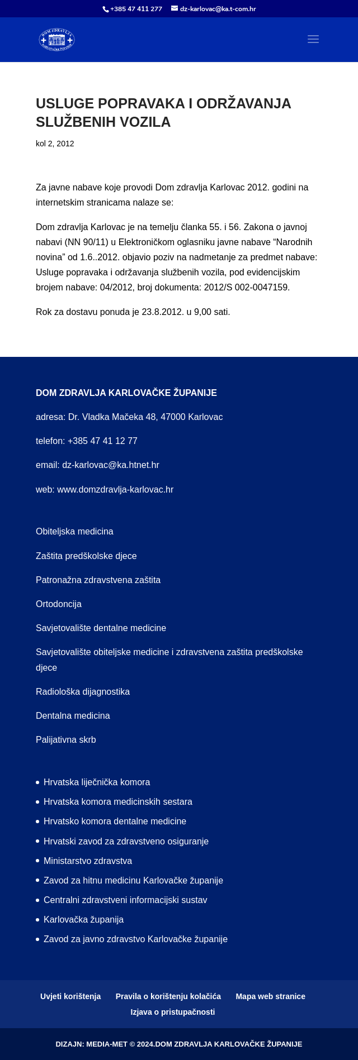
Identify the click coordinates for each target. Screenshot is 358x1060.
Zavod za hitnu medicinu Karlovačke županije (133, 880)
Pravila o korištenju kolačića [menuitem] (168, 996)
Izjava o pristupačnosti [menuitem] (173, 1012)
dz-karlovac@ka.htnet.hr (110, 465)
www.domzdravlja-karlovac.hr (115, 489)
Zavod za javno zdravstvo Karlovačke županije (136, 939)
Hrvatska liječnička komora (97, 782)
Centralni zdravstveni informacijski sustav (126, 900)
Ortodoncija (59, 604)
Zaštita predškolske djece (86, 556)
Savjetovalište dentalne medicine (101, 628)
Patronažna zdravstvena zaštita (98, 580)
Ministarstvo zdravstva (88, 861)
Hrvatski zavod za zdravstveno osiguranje (126, 841)
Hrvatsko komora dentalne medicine (115, 821)
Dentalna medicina (73, 715)
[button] (313, 46)
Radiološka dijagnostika (83, 691)
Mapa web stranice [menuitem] (270, 996)
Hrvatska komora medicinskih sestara (118, 801)
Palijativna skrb (66, 739)
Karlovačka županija (84, 919)
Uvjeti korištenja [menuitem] (70, 996)
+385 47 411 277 (136, 8)
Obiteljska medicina (75, 531)
